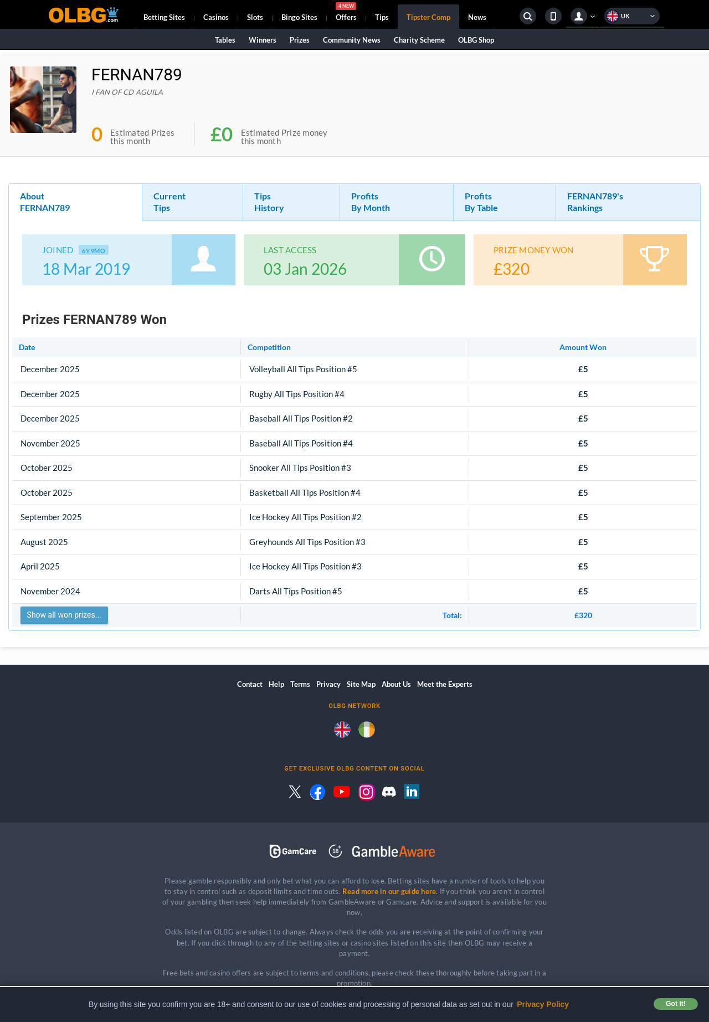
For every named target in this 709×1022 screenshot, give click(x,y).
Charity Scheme (419, 39)
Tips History (269, 202)
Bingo (299, 17)
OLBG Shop (476, 39)
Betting (164, 17)
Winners (262, 39)
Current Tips (169, 202)
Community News (352, 39)
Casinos (216, 17)
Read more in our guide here (389, 891)
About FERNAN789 (45, 202)
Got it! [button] (676, 1004)
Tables (225, 39)
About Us (396, 684)
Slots (255, 17)
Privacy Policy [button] (543, 1004)
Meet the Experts (444, 684)
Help (276, 684)
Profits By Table (481, 202)
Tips (382, 17)
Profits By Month (370, 202)
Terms (300, 684)
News (477, 17)
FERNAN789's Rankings (595, 202)
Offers (346, 13)
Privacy (328, 684)
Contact (250, 684)
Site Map (361, 684)
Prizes (300, 39)
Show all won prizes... (64, 614)
